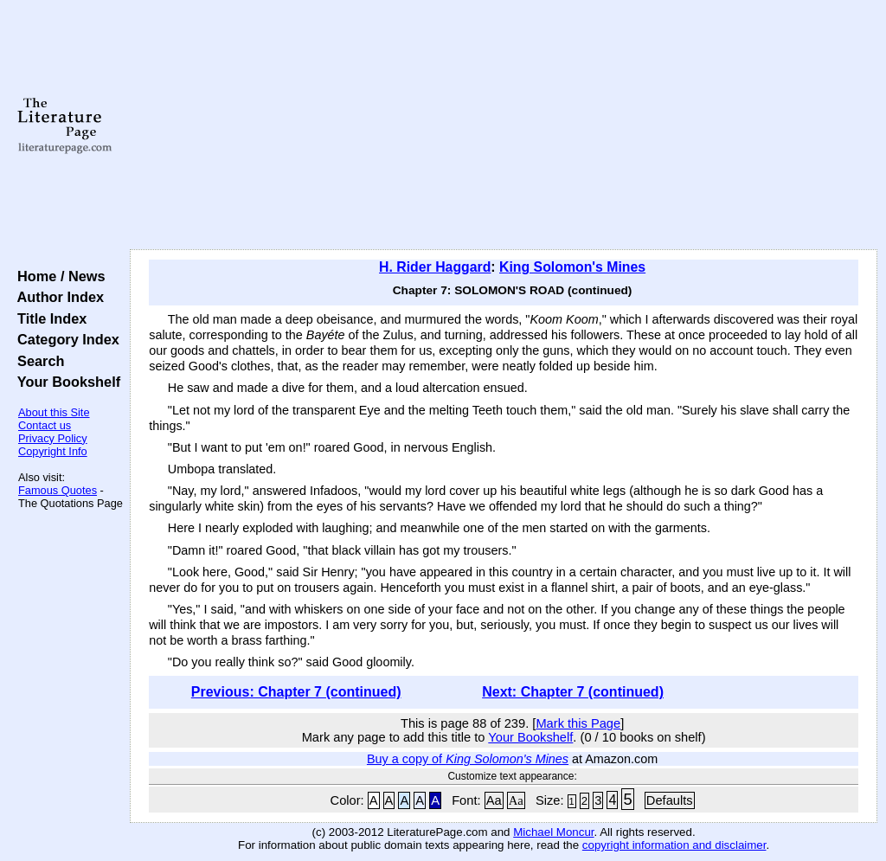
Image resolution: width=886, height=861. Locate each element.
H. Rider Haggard (435, 267)
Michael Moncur (553, 832)
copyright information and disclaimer (674, 845)
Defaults (669, 800)
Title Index (48, 318)
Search (37, 361)
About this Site (54, 412)
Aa (494, 800)
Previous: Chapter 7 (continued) (296, 691)
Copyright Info (52, 451)
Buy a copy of (467, 759)
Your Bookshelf (65, 381)
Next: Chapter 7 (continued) (573, 691)
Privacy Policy (52, 438)
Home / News (58, 276)
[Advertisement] (503, 125)
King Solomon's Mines (572, 267)
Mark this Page (578, 723)
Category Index (64, 339)
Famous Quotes (57, 490)
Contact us (44, 425)
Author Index (57, 297)
